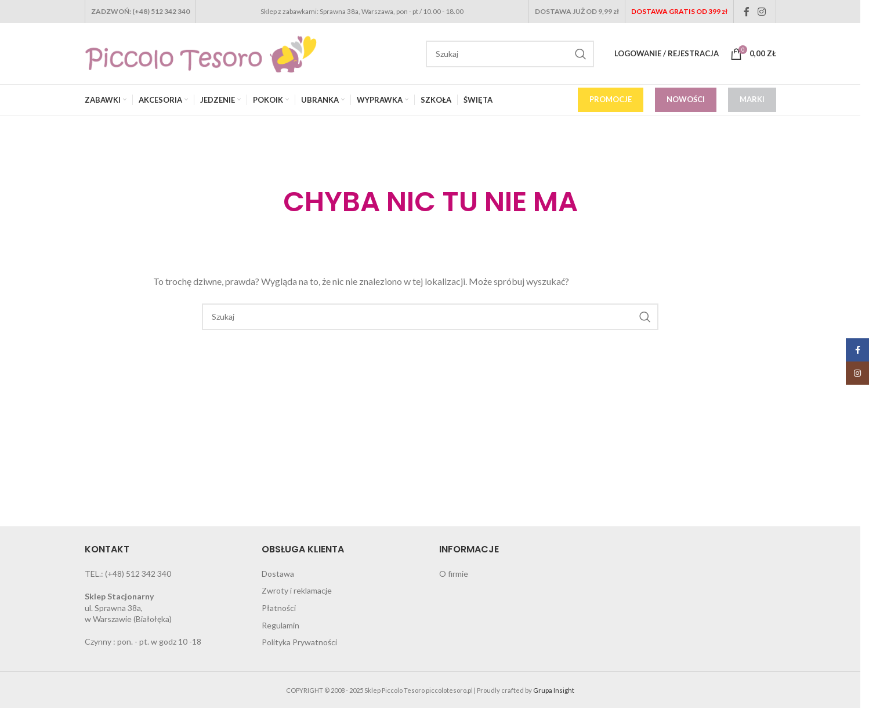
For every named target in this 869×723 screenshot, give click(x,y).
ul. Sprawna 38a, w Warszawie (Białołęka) (128, 607)
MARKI (752, 99)
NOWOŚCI (686, 99)
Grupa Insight (553, 690)
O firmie (453, 574)
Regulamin (280, 625)
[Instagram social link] (761, 11)
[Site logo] (201, 52)
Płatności (279, 608)
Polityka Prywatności (299, 642)
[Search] (510, 54)
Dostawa (278, 574)
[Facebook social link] (747, 11)
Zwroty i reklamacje (297, 590)
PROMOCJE (610, 99)
